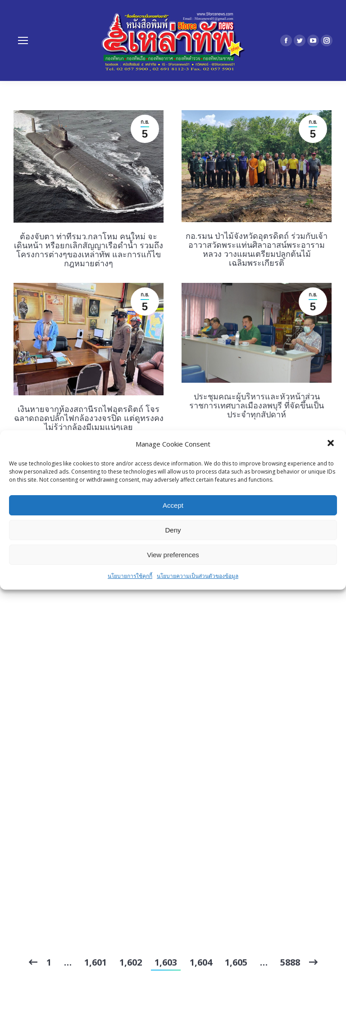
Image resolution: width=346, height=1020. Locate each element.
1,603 (166, 962)
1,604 (201, 962)
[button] (331, 443)
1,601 (95, 962)
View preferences (173, 555)
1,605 (236, 962)
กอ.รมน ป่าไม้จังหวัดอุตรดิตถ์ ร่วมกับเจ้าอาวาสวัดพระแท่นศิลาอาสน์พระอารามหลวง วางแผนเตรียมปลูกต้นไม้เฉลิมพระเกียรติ (257, 249)
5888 (290, 962)
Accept (173, 505)
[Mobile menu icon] (23, 40)
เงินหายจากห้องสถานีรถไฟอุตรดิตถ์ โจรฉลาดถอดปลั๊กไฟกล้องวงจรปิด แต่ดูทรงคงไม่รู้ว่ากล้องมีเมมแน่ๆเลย (89, 417)
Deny (173, 530)
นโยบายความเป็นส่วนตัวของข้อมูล (197, 576)
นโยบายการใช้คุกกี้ (130, 576)
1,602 (130, 962)
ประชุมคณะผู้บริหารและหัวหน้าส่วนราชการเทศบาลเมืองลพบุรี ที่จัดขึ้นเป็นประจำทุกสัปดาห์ (256, 405)
